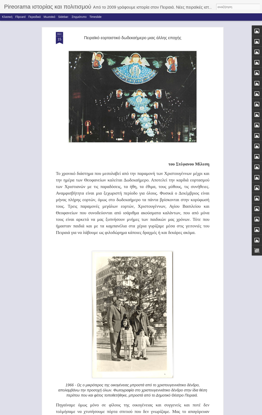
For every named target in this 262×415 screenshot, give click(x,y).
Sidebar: (63, 16)
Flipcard (20, 16)
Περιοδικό (34, 16)
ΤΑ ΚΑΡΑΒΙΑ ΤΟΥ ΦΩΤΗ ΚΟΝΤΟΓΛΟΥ (118, 364)
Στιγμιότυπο (79, 16)
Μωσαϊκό (49, 16)
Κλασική (7, 16)
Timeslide (95, 16)
